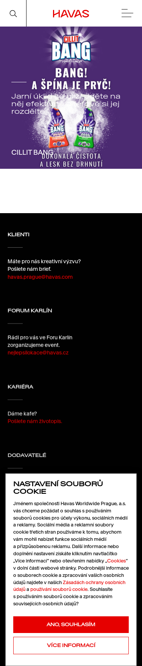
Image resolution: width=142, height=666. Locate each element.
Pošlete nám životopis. (35, 427)
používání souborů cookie (58, 589)
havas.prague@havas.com (40, 276)
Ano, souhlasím (71, 624)
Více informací (71, 645)
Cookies (116, 561)
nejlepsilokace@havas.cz (38, 355)
